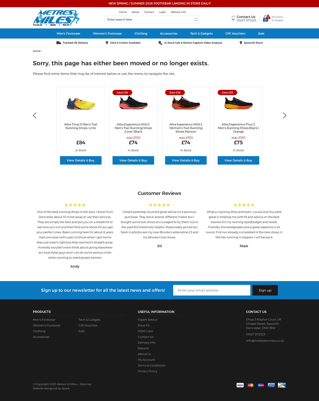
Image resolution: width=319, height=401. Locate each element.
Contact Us (246, 17)
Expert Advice (147, 320)
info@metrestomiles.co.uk (265, 341)
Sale (261, 33)
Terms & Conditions (151, 365)
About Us (144, 354)
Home (123, 12)
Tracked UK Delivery (75, 42)
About (135, 12)
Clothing (141, 33)
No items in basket (277, 18)
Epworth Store (253, 42)
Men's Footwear (68, 33)
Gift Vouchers (235, 33)
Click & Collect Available (125, 42)
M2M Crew (145, 331)
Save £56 (122, 92)
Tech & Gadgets (201, 33)
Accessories (168, 33)
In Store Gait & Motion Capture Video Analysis (193, 42)
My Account (146, 360)
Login (162, 12)
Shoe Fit (143, 325)
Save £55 (227, 92)
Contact (149, 12)
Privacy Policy (147, 371)
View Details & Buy (81, 160)
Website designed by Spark (51, 388)
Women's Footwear (107, 33)
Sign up (265, 290)
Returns (143, 348)
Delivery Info (178, 12)
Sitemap (85, 384)
